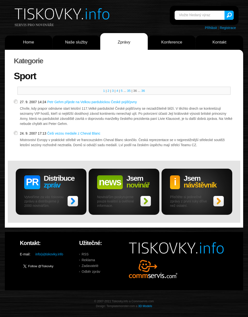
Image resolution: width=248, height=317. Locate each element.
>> (73, 201)
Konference (171, 42)
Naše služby (76, 42)
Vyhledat (229, 15)
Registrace (228, 28)
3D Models (145, 306)
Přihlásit (211, 28)
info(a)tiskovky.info (49, 254)
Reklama (88, 260)
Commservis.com (153, 269)
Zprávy (124, 42)
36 (143, 91)
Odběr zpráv (91, 272)
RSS (85, 254)
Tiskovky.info (63, 14)
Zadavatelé (90, 266)
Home (28, 42)
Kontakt (219, 42)
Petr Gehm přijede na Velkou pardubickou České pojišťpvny (92, 102)
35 (129, 91)
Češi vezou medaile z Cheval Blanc (73, 133)
